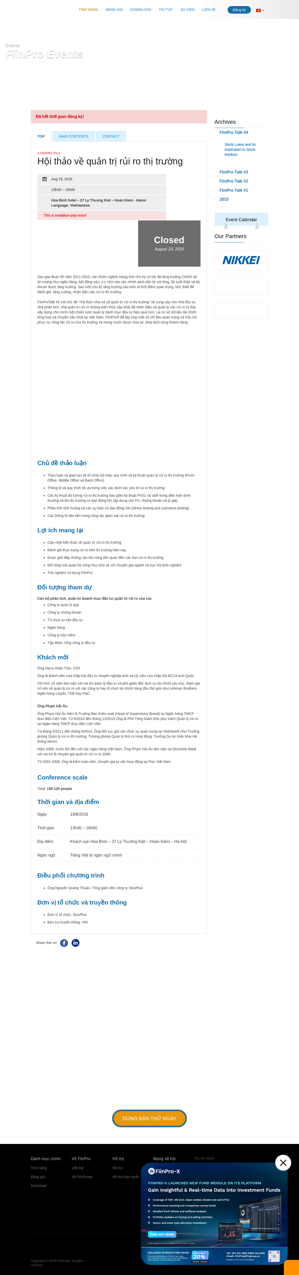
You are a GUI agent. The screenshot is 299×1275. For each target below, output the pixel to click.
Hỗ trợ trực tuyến (125, 1177)
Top (41, 136)
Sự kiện (188, 10)
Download (140, 10)
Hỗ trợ (117, 1168)
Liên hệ (208, 10)
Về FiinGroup (82, 1177)
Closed (169, 243)
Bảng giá (114, 10)
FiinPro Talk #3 (234, 172)
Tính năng (88, 10)
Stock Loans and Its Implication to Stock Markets (240, 149)
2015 (224, 199)
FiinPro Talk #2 (234, 181)
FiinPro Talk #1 (234, 190)
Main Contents (73, 136)
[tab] (241, 199)
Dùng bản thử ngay (149, 1118)
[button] (260, 10)
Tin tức (166, 10)
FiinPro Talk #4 (234, 132)
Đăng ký (239, 10)
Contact (111, 136)
